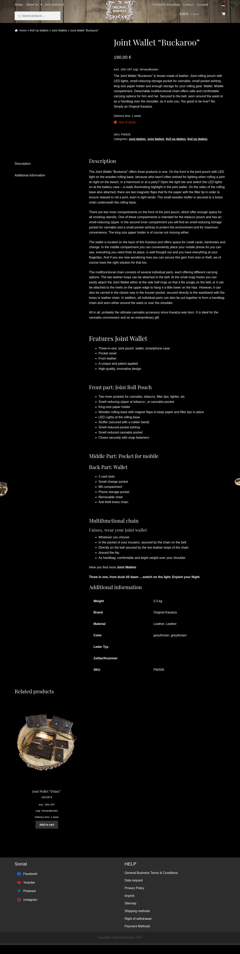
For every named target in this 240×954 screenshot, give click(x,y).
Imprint (129, 904)
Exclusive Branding (166, 4)
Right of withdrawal (138, 927)
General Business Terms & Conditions (151, 881)
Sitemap (130, 912)
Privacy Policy (134, 897)
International (54, 4)
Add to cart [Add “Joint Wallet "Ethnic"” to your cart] (46, 833)
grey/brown (161, 644)
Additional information (30, 184)
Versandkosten (148, 69)
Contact (188, 4)
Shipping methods (137, 920)
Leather (158, 633)
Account (202, 4)
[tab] (46, 173)
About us (32, 4)
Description (22, 172)
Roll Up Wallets (39, 30)
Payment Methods (137, 935)
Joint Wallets (59, 30)
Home (19, 4)
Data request (134, 889)
